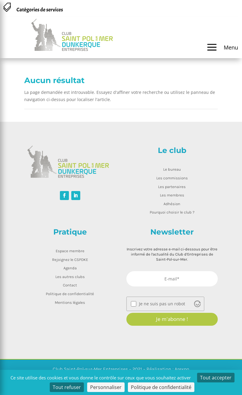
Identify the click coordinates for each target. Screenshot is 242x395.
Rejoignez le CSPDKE (70, 259)
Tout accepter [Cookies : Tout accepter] (216, 377)
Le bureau (172, 169)
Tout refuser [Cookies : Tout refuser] (67, 387)
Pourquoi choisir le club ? (172, 212)
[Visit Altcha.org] (197, 304)
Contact (70, 285)
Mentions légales (70, 302)
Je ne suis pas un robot (162, 304)
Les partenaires (172, 186)
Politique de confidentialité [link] (161, 387)
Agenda (70, 268)
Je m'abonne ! (172, 319)
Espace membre (70, 251)
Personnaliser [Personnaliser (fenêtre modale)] (106, 387)
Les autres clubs (70, 276)
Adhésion (172, 204)
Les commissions (172, 178)
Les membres (172, 195)
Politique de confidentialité (70, 294)
